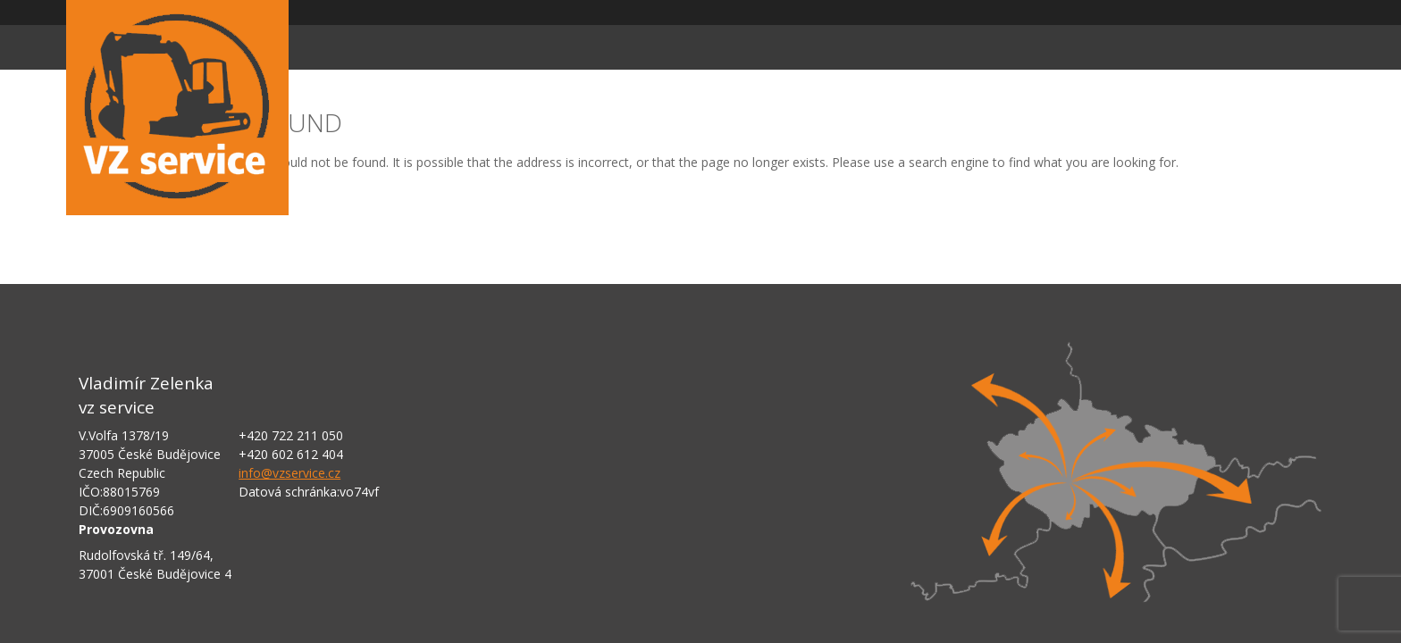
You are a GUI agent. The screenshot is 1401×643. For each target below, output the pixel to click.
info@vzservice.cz (289, 472)
